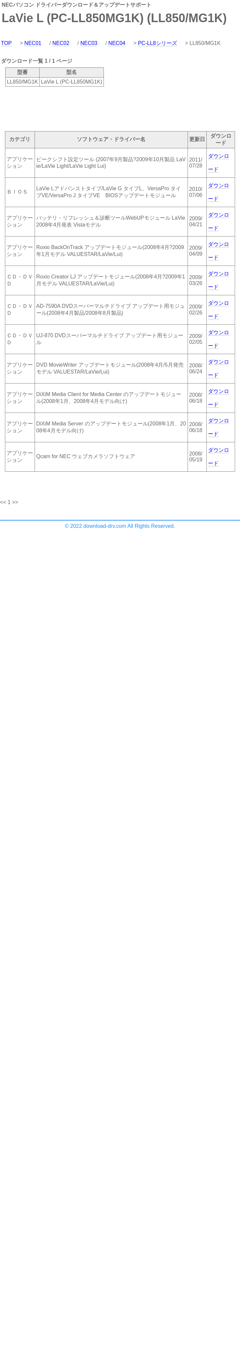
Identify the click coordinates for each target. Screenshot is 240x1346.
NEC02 (61, 43)
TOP (6, 43)
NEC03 (89, 43)
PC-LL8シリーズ (157, 43)
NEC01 (33, 43)
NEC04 (117, 43)
